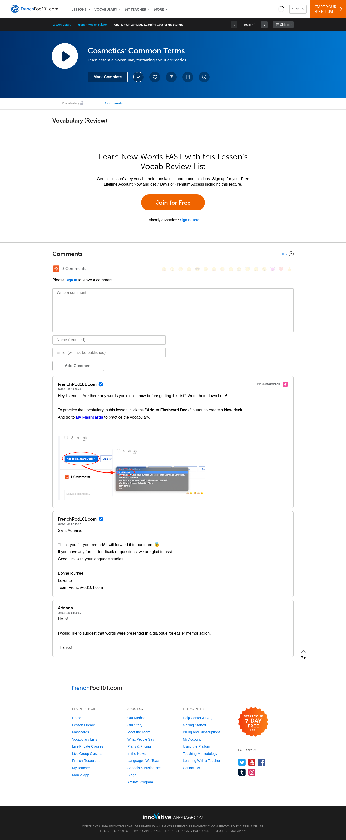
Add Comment (78, 366)
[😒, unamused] (189, 269)
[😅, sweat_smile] (222, 269)
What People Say (140, 739)
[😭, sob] (239, 269)
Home (76, 718)
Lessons (79, 9)
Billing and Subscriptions (201, 732)
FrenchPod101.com (203, 826)
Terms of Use (253, 826)
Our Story (134, 725)
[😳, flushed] (172, 269)
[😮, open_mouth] (264, 269)
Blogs (131, 775)
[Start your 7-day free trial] (253, 722)
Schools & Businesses (144, 768)
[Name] (109, 340)
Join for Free (173, 202)
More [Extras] (159, 9)
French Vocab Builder (92, 24)
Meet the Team (138, 732)
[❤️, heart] (281, 269)
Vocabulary (105, 9)
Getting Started (194, 725)
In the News (136, 754)
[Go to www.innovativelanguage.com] (173, 816)
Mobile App (80, 775)
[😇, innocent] (247, 269)
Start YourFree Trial (329, 9)
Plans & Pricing (139, 746)
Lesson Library (61, 24)
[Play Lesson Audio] (65, 56)
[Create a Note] (171, 77)
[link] (264, 24)
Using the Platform (197, 746)
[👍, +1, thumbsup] (289, 269)
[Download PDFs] (187, 77)
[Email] (109, 352)
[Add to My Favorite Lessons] (154, 77)
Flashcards (80, 732)
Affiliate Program (140, 782)
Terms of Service (223, 830)
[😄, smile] (164, 269)
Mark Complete (108, 77)
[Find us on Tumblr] (242, 772)
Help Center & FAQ (197, 718)
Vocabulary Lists (84, 739)
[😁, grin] (180, 269)
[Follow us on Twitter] (242, 762)
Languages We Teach (144, 761)
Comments (114, 103)
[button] (281, 9)
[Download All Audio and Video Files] (204, 77)
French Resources (86, 761)
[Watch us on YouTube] (252, 762)
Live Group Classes (87, 754)
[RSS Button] (56, 268)
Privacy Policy (230, 826)
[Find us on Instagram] (252, 772)
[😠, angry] (206, 269)
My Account (192, 739)
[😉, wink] (231, 269)
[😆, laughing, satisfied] (214, 269)
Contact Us (191, 768)
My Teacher (135, 9)
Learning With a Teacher (201, 761)
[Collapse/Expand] (173, 254)
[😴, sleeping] (256, 269)
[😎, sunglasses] (197, 269)
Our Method (136, 718)
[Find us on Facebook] (262, 762)
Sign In (298, 9)
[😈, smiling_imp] (272, 269)
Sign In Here (189, 220)
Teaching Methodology (200, 754)
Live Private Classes (87, 746)
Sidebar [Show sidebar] (286, 25)
